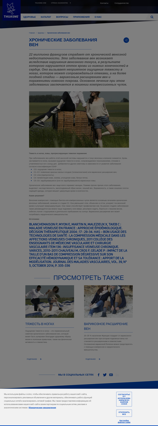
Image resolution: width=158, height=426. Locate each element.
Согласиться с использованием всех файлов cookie (124, 403)
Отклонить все (124, 417)
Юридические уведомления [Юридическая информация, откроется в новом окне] (42, 412)
